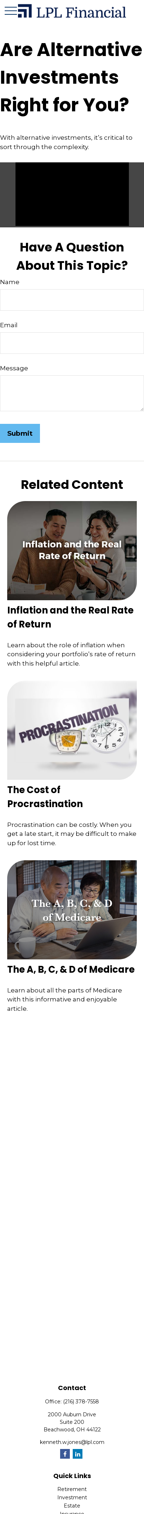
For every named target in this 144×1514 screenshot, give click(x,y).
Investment (72, 1497)
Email (9, 325)
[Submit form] (20, 433)
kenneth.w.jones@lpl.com (72, 1442)
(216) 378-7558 (81, 1401)
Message (14, 368)
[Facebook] (65, 1454)
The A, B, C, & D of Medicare (71, 969)
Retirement (72, 1489)
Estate (72, 1506)
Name (9, 282)
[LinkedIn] (77, 1454)
